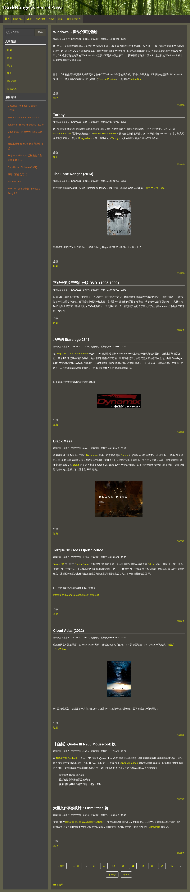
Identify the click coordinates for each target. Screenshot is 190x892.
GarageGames (82, 564)
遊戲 (55, 424)
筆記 (55, 98)
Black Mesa (92, 455)
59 (114, 865)
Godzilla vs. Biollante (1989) (22, 167)
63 (153, 865)
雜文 (55, 157)
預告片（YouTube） (156, 188)
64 (163, 865)
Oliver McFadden (129, 763)
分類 (55, 93)
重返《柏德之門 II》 (18, 174)
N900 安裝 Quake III (66, 758)
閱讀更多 (181, 105)
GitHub (151, 564)
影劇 (55, 266)
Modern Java (14, 181)
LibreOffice (154, 827)
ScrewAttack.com (62, 133)
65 (173, 865)
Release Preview (107, 79)
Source (124, 455)
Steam (76, 464)
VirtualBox (136, 79)
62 (143, 865)
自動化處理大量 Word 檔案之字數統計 (85, 822)
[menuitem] (7, 19)
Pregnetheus (85, 138)
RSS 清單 (58, 884)
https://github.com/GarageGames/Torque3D (76, 595)
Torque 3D (58, 564)
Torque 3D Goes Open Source (72, 353)
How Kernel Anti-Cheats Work (23, 117)
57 (95, 865)
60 (124, 865)
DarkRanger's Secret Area (33, 7)
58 (105, 865)
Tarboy (114, 138)
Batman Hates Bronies (105, 133)
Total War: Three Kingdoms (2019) (26, 124)
